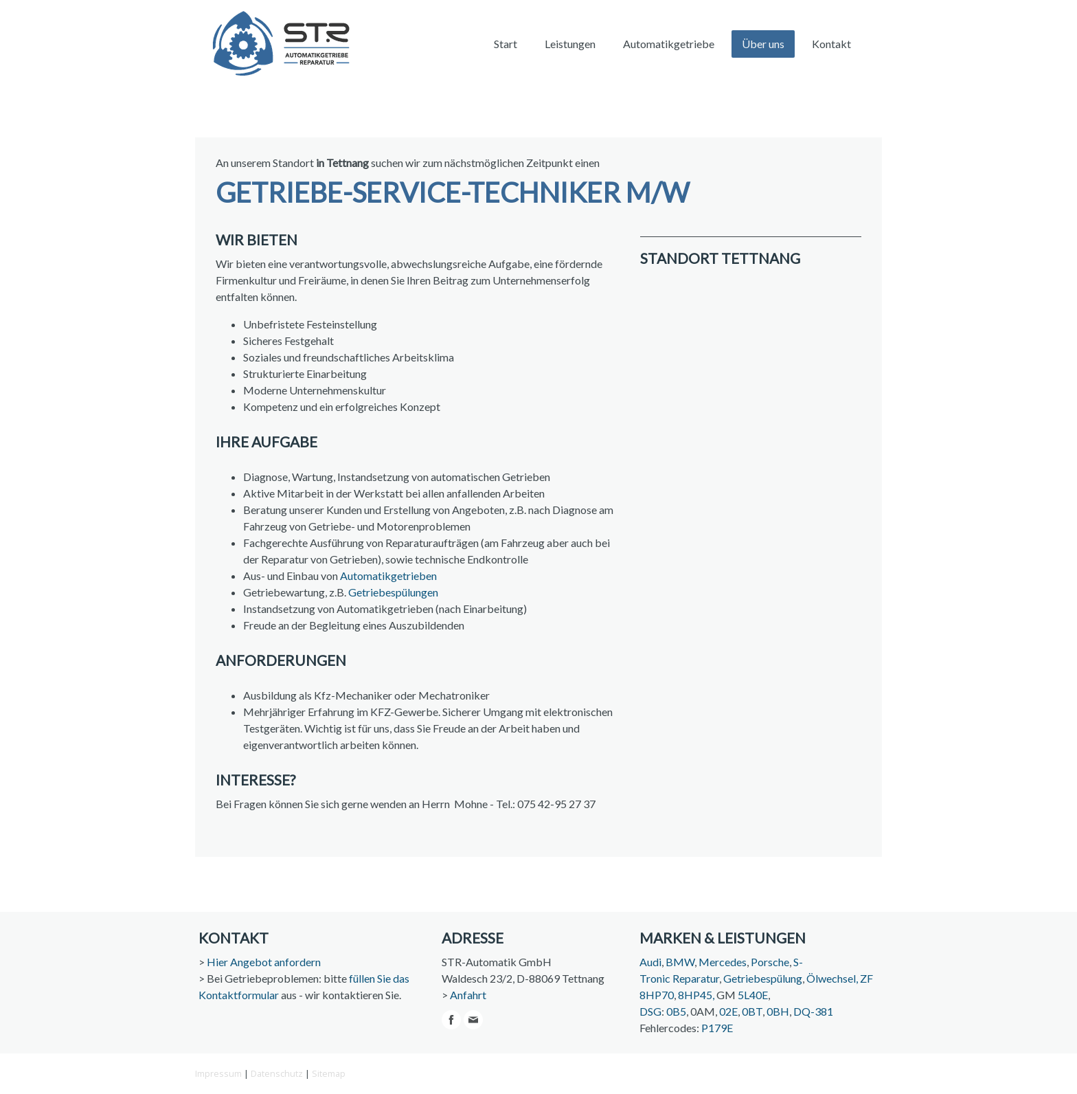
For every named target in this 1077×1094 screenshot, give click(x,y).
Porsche (770, 961)
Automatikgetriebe (668, 43)
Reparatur (695, 978)
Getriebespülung (762, 978)
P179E (717, 1027)
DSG (650, 1011)
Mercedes (723, 961)
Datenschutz (277, 1073)
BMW (680, 961)
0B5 (676, 1011)
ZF (866, 978)
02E (728, 1011)
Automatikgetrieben (388, 575)
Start (505, 43)
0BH (778, 1011)
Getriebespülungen (393, 592)
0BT (752, 1011)
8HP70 (656, 994)
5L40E (753, 994)
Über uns (763, 43)
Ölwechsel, (832, 978)
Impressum (218, 1073)
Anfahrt (468, 994)
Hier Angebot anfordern (264, 961)
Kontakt (831, 43)
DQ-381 (813, 1011)
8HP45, (696, 994)
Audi (650, 961)
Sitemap (328, 1073)
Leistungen (570, 43)
